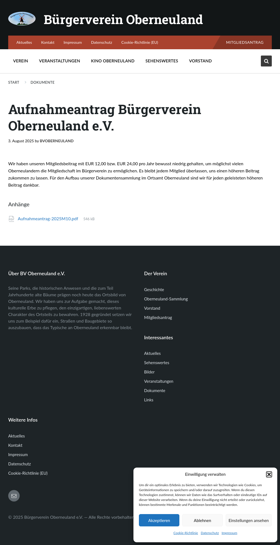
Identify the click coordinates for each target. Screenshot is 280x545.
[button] (269, 474)
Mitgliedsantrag (245, 42)
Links (148, 399)
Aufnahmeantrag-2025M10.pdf (48, 218)
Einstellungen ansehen (249, 520)
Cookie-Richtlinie (185, 533)
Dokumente (43, 82)
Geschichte (154, 289)
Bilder (149, 371)
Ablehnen (202, 520)
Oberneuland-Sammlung (166, 298)
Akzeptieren (159, 520)
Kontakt (47, 42)
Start (13, 82)
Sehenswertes (161, 62)
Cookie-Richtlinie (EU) (139, 42)
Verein (20, 62)
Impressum (229, 533)
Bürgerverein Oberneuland (127, 19)
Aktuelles (24, 42)
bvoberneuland (57, 140)
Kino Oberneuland (113, 62)
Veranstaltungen (59, 60)
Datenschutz (210, 533)
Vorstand (200, 60)
